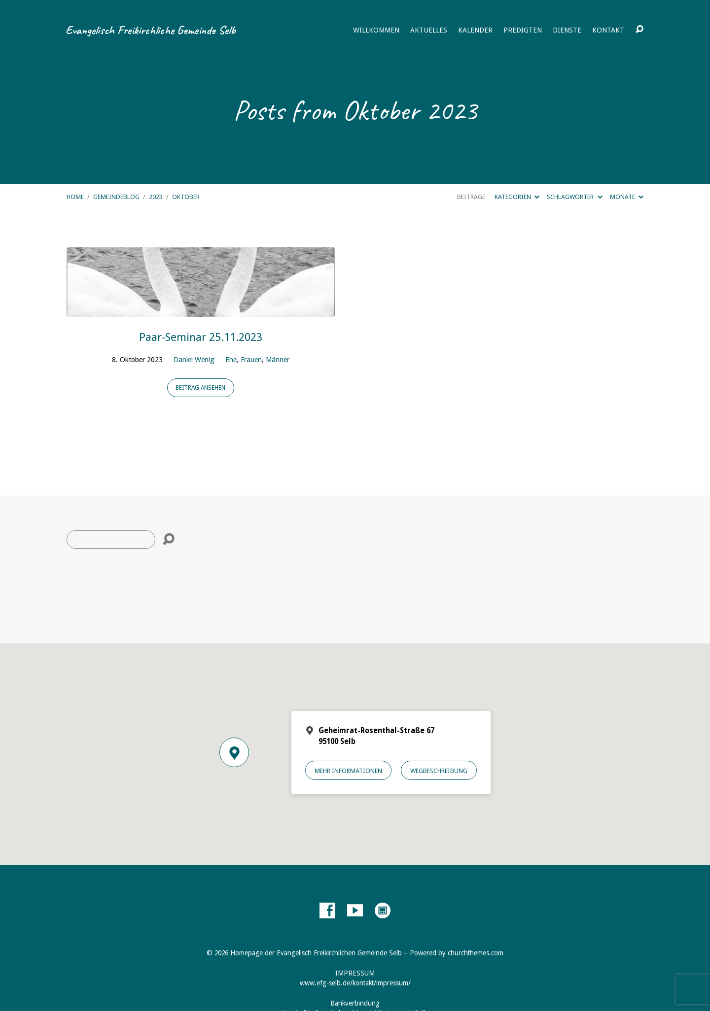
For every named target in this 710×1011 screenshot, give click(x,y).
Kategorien (517, 197)
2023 (156, 197)
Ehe (231, 360)
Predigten (522, 30)
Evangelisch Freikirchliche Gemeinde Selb (151, 30)
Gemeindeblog (116, 197)
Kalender (475, 30)
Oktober (186, 197)
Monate (626, 197)
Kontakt (608, 30)
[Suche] (111, 539)
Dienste (567, 30)
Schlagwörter (574, 197)
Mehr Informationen (348, 771)
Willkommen (376, 30)
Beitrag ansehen (200, 387)
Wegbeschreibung (438, 771)
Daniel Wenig (194, 360)
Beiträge (471, 197)
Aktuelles (428, 30)
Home (75, 197)
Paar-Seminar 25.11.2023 (200, 337)
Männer (277, 360)
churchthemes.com (475, 953)
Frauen (251, 360)
